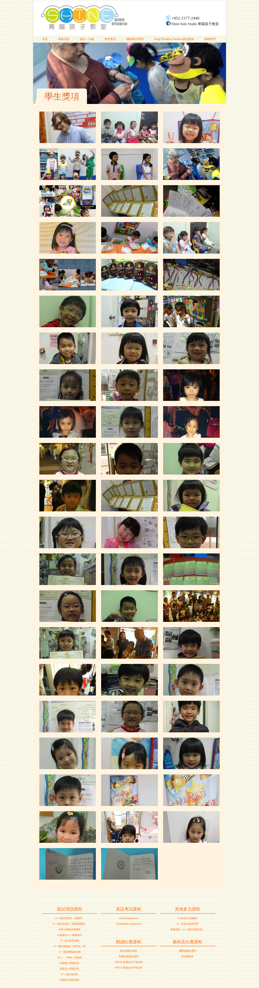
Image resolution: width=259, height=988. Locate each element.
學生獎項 (110, 39)
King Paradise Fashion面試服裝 (174, 39)
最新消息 (63, 39)
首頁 (45, 39)
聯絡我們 (210, 39)
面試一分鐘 (87, 39)
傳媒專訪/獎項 (135, 39)
